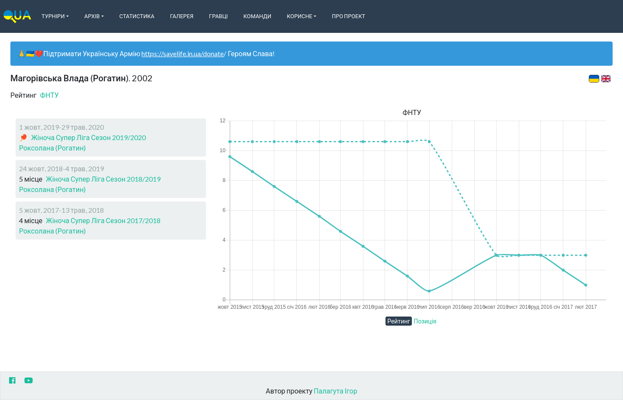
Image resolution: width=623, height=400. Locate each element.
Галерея (181, 16)
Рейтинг (398, 321)
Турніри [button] (53, 16)
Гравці (218, 16)
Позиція (425, 321)
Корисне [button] (299, 16)
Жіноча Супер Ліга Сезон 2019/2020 (88, 137)
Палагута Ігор (335, 391)
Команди (257, 16)
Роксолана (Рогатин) (52, 148)
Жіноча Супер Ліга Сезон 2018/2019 (103, 179)
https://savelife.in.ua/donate (182, 53)
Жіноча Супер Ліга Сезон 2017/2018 (103, 220)
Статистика (136, 16)
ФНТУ (49, 95)
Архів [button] (92, 16)
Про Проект (348, 16)
